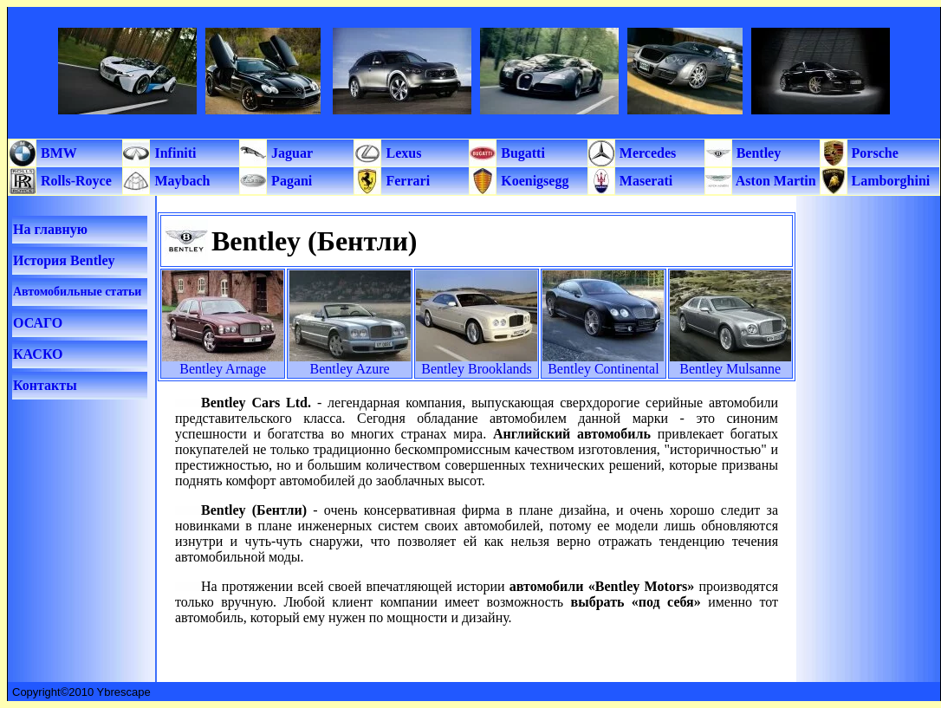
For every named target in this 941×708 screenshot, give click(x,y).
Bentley (757, 153)
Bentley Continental (603, 368)
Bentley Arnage (222, 368)
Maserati (644, 180)
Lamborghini (889, 180)
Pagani (290, 180)
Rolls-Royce (74, 180)
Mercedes (646, 153)
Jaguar (290, 153)
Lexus (401, 153)
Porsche (873, 153)
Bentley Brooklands (476, 368)
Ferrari (406, 180)
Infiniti (173, 153)
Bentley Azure (350, 368)
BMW (57, 153)
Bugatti (521, 153)
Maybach (180, 180)
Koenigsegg (532, 180)
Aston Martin (774, 180)
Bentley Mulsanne (730, 368)
